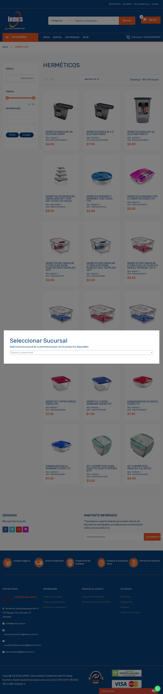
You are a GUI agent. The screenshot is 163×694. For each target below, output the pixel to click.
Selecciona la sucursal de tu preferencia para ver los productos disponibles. (49, 346)
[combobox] (81, 352)
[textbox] (81, 352)
